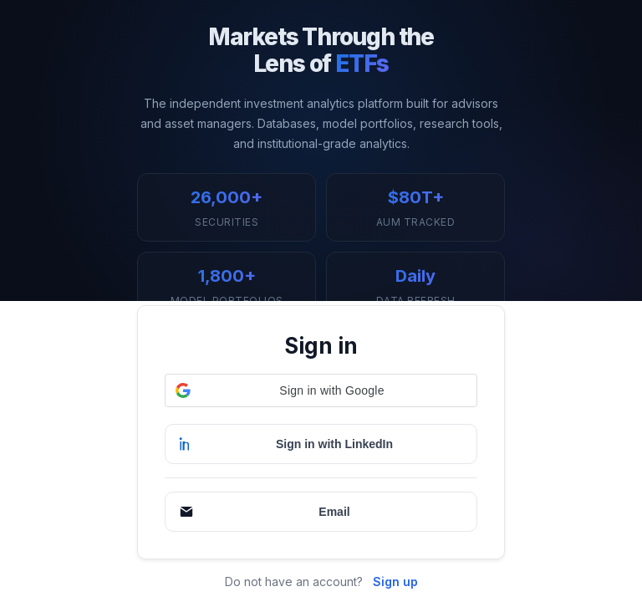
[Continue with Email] (321, 512)
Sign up (395, 581)
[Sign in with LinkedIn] (321, 444)
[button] (321, 390)
